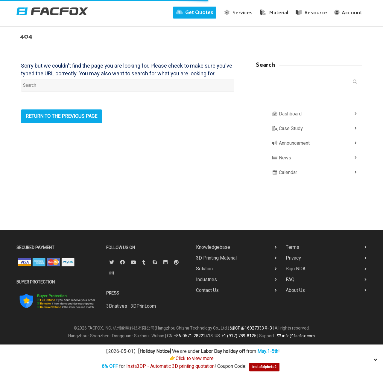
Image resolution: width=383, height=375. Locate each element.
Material (274, 12)
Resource (311, 12)
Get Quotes (194, 12)
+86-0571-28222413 (193, 336)
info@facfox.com (295, 336)
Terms (292, 247)
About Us (295, 290)
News (281, 157)
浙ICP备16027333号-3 (251, 328)
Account (348, 12)
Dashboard (287, 114)
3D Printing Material (216, 258)
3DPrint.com (143, 306)
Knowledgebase (213, 247)
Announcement (291, 143)
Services (238, 12)
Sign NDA (296, 268)
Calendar (284, 172)
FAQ (290, 279)
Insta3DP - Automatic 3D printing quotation (170, 366)
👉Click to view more (192, 358)
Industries (206, 279)
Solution (204, 268)
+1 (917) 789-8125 (239, 336)
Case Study (287, 128)
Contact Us (207, 290)
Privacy (293, 258)
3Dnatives (116, 306)
